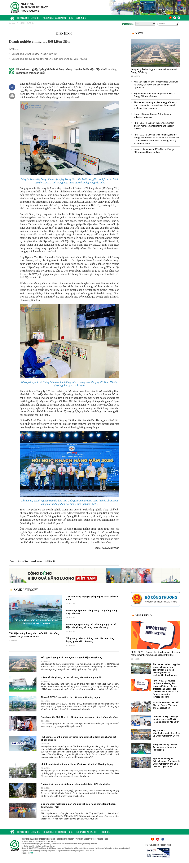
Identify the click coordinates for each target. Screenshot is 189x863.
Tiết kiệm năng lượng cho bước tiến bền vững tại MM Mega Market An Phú (34, 635)
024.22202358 (127, 24)
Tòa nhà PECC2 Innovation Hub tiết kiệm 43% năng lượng (70, 697)
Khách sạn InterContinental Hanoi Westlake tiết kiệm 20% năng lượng (77, 764)
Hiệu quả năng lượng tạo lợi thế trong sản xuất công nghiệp (71, 677)
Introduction (22, 17)
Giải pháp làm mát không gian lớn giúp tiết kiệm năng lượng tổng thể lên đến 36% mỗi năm (78, 805)
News (71, 17)
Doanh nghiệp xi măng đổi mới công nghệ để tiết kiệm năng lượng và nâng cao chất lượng (91, 626)
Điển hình (64, 33)
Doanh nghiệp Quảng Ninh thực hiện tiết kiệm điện (34, 54)
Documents (81, 17)
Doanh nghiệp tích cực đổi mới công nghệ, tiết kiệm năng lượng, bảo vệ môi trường (49, 59)
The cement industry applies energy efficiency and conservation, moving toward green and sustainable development (155, 105)
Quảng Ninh (23, 561)
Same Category (26, 589)
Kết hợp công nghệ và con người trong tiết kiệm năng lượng (71, 657)
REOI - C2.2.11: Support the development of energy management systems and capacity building (154, 126)
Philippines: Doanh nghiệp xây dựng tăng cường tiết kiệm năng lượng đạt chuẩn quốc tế (78, 738)
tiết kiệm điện (50, 561)
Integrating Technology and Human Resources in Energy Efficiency (154, 71)
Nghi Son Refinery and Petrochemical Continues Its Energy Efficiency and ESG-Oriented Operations (156, 85)
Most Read (143, 615)
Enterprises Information (86, 831)
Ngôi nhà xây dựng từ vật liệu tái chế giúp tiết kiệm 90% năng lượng (75, 784)
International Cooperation (54, 17)
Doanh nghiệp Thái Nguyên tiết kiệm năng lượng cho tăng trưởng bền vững (79, 717)
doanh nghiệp (36, 561)
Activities (35, 17)
